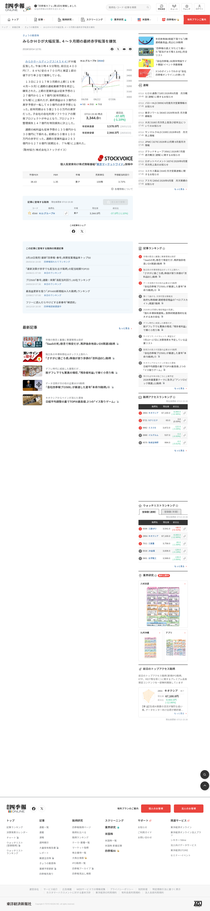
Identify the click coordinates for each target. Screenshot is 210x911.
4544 (100, 61)
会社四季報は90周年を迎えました (49, 9)
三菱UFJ (152, 529)
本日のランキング (52, 273)
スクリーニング (92, 20)
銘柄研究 (65, 20)
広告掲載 (67, 889)
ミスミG (152, 428)
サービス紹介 (50, 889)
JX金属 (151, 551)
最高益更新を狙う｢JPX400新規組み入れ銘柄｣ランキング (58, 291)
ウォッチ (186, 7)
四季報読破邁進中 (52, 306)
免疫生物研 (153, 442)
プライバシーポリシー (122, 889)
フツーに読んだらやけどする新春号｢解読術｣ (51, 302)
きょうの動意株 (32, 27)
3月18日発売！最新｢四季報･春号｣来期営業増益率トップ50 (58, 257)
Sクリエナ (153, 420)
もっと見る (124, 328)
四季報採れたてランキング (57, 262)
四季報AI (170, 19)
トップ (13, 19)
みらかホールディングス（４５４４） (46, 61)
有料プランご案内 (196, 19)
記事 (39, 20)
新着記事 (16, 27)
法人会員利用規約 (154, 892)
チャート (174, 7)
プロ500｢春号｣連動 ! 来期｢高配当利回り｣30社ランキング (58, 280)
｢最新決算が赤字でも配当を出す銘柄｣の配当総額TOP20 (57, 268)
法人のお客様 (188, 808)
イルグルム (153, 435)
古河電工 (152, 558)
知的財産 (143, 889)
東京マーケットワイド (110, 164)
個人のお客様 (156, 808)
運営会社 (34, 889)
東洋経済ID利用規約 (106, 892)
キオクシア (153, 413)
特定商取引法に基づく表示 (166, 889)
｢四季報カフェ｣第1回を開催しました (57, 6)
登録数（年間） (171, 511)
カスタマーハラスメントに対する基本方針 (68, 892)
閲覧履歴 (161, 7)
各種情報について (124, 189)
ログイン (199, 7)
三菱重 (151, 543)
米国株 (144, 19)
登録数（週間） (149, 512)
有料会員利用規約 (131, 892)
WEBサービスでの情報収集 (90, 889)
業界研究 (118, 20)
